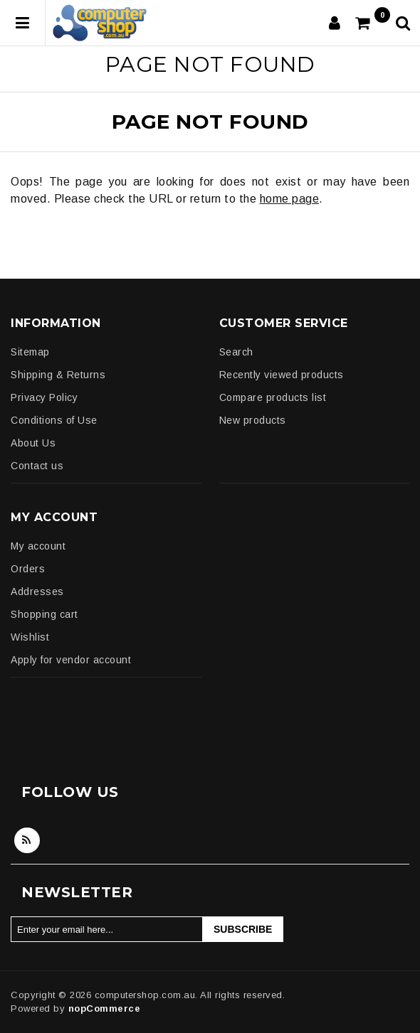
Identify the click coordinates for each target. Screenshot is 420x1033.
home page (290, 199)
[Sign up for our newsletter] (107, 929)
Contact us (37, 465)
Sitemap (30, 352)
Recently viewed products (281, 374)
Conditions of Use (54, 420)
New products (252, 420)
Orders (28, 568)
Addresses (37, 591)
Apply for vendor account (71, 659)
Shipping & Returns (58, 374)
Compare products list (273, 397)
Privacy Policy (44, 397)
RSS (27, 840)
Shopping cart (44, 614)
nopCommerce (104, 1008)
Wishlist (30, 637)
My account (38, 546)
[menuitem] (106, 352)
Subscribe (243, 929)
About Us (33, 443)
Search (236, 352)
